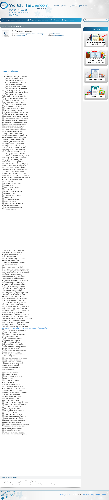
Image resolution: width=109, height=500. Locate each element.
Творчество (20, 26)
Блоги (64, 6)
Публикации (74, 6)
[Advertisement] (41, 55)
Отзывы (83, 6)
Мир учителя (65, 495)
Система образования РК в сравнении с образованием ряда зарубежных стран (28, 483)
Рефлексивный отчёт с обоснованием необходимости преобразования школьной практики (32, 485)
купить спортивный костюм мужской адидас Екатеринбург (25, 328)
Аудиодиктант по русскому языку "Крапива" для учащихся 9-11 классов (27, 481)
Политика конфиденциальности (94, 495)
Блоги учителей (9, 26)
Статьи (56, 20)
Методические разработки (14, 20)
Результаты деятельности (39, 20)
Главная (57, 6)
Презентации (69, 20)
